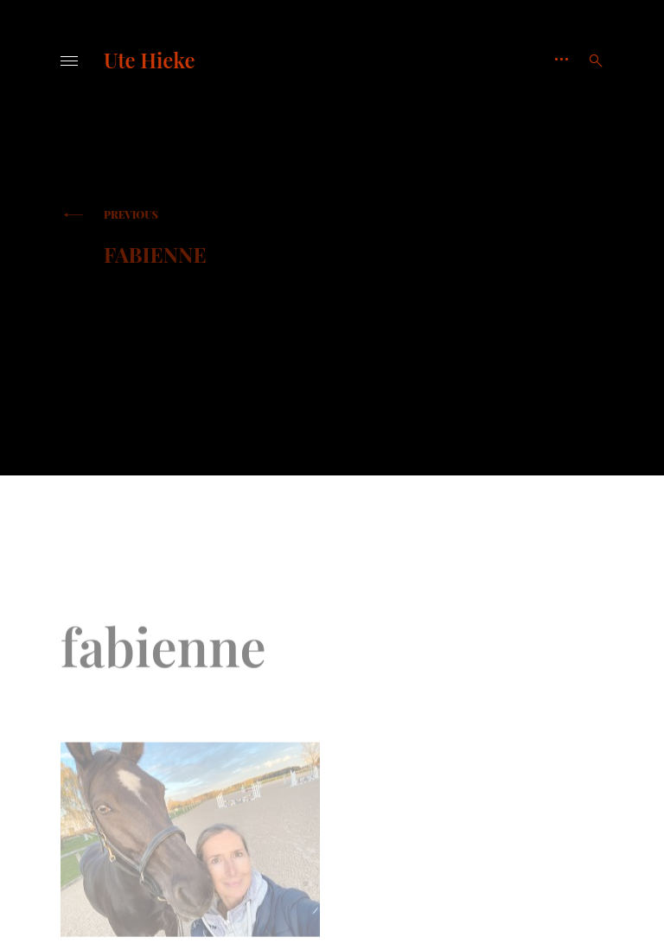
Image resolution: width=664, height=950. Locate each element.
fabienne (209, 237)
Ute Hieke (149, 59)
